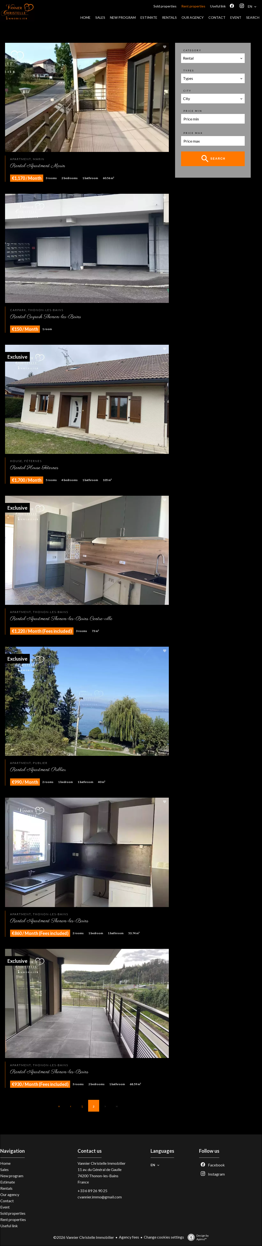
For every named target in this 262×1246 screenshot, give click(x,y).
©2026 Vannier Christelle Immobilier (83, 1237)
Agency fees (129, 1237)
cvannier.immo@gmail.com (100, 1197)
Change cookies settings (164, 1237)
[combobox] (213, 58)
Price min (192, 110)
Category (192, 50)
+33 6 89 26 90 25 (92, 1190)
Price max (193, 132)
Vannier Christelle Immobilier (102, 1163)
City (187, 90)
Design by (197, 1237)
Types (188, 70)
